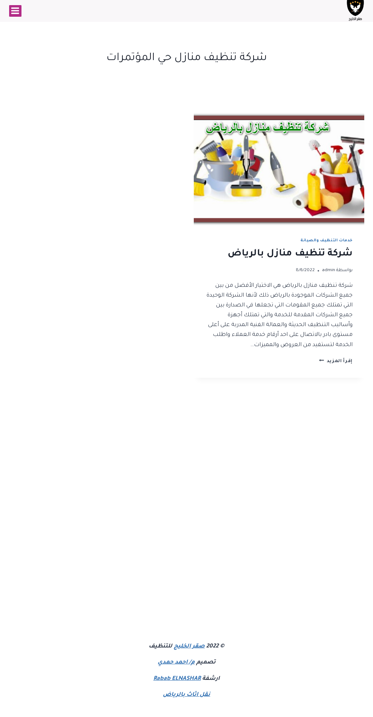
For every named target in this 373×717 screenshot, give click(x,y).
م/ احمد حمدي (176, 662)
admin (328, 270)
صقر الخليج (189, 646)
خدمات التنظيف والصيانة (327, 240)
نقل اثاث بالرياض (186, 695)
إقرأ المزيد (336, 361)
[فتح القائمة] (15, 11)
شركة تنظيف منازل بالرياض (290, 254)
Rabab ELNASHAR (177, 679)
